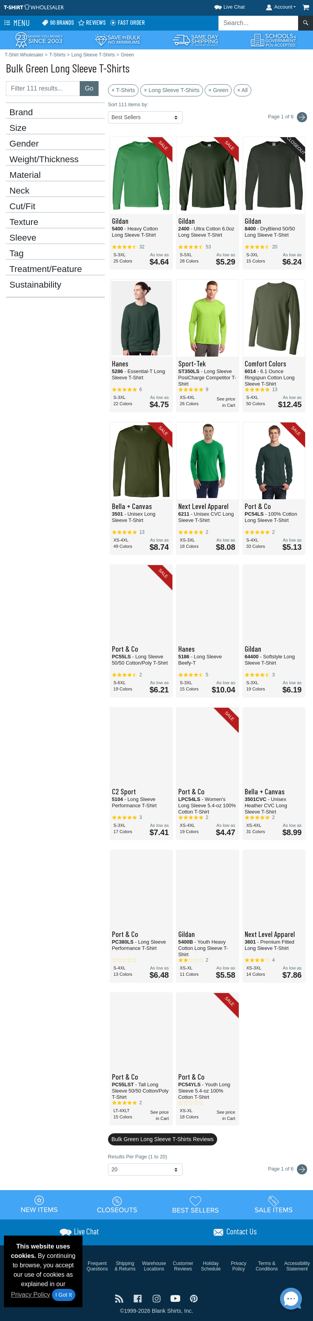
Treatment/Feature (45, 269)
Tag (16, 253)
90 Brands (58, 22)
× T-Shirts (123, 90)
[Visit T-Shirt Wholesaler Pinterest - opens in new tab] (193, 1297)
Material (25, 175)
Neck (19, 191)
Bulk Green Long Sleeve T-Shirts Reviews (163, 1139)
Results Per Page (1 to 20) (137, 1157)
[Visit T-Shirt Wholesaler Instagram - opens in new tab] (157, 1297)
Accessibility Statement (297, 1266)
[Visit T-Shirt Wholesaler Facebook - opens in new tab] (138, 1297)
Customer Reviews (183, 1266)
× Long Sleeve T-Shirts (172, 90)
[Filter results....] (43, 88)
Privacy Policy (30, 1294)
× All (242, 90)
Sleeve (22, 238)
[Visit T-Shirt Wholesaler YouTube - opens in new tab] (176, 1297)
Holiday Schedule (211, 1266)
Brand (21, 112)
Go (89, 88)
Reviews (92, 22)
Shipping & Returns (125, 1266)
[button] (222, 5)
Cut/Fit (22, 206)
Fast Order (127, 22)
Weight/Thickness (44, 159)
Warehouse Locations (154, 1266)
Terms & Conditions (267, 1266)
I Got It (63, 1295)
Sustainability (35, 285)
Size (18, 128)
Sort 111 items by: (128, 104)
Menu (16, 23)
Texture (23, 222)
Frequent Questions (97, 1266)
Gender (24, 144)
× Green (218, 90)
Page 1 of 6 (287, 1169)
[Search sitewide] (258, 23)
